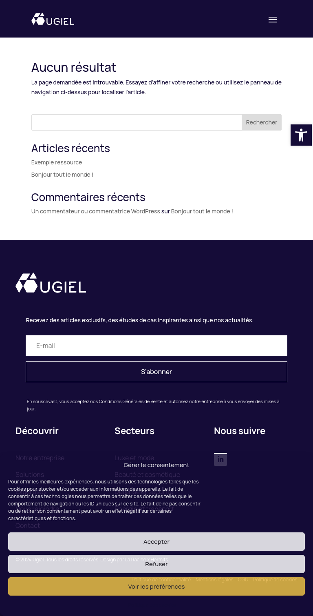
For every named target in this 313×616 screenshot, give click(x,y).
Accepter (156, 541)
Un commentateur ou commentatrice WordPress (95, 211)
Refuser (156, 564)
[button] (301, 135)
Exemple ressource (56, 162)
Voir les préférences (156, 586)
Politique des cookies (152, 604)
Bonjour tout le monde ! (62, 174)
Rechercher (262, 122)
